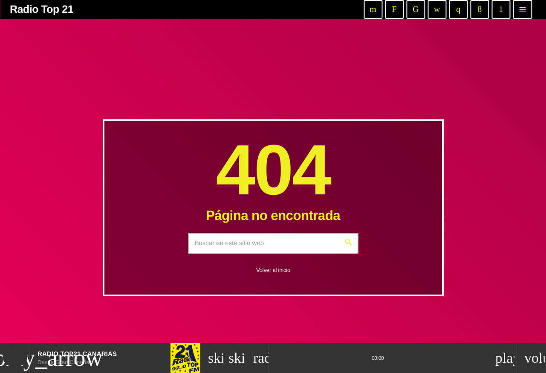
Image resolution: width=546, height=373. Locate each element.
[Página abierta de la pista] (259, 358)
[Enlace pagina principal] (39, 9)
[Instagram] (458, 9)
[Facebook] (479, 9)
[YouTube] (373, 9)
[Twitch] (394, 9)
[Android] (500, 9)
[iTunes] (437, 9)
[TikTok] (415, 9)
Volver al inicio (273, 270)
